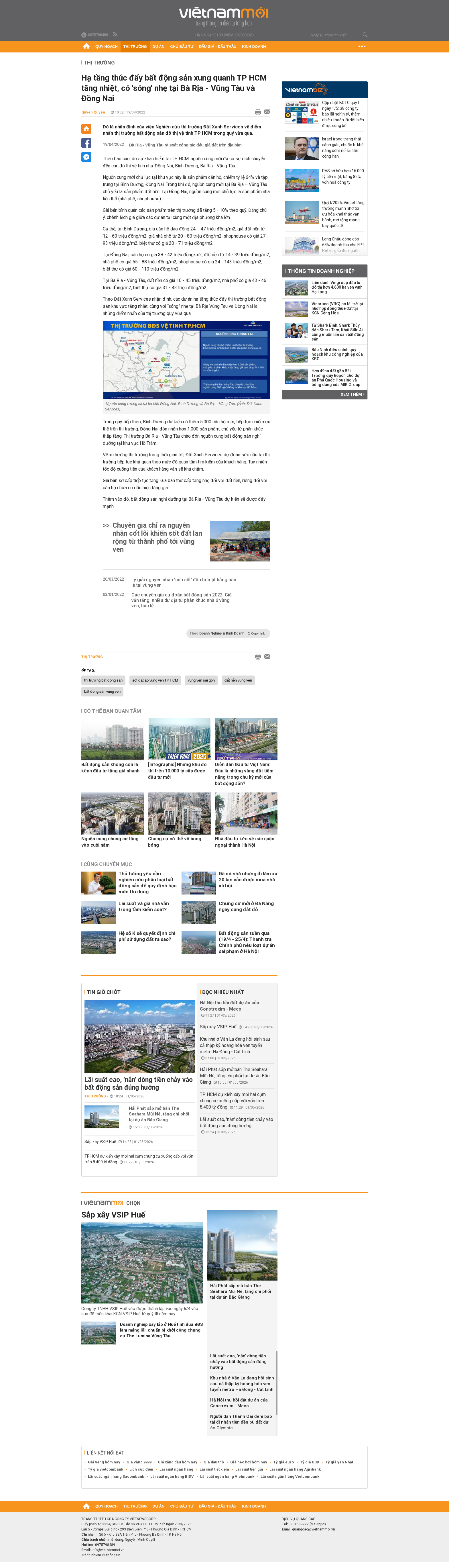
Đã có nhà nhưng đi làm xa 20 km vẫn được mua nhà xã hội (248, 879)
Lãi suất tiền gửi (249, 1469)
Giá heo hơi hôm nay (248, 1462)
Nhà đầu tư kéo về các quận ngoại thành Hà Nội (244, 842)
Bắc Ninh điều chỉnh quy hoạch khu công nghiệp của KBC (337, 354)
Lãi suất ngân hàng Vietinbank (227, 1476)
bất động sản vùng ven (102, 691)
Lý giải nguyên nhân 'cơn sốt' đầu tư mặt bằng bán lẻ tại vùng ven (183, 582)
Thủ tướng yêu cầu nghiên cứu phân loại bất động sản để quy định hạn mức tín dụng (148, 882)
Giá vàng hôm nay (104, 1462)
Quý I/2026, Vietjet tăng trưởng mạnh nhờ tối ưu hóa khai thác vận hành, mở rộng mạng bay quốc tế (343, 214)
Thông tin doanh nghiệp (321, 271)
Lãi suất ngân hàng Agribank (295, 1469)
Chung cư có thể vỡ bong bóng (174, 842)
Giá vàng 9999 (139, 1462)
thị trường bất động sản (103, 680)
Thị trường (135, 46)
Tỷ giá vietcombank (105, 1469)
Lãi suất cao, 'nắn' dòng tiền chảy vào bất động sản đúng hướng (138, 1083)
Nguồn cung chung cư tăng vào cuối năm (110, 842)
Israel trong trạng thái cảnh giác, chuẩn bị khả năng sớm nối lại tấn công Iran (343, 147)
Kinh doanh (254, 46)
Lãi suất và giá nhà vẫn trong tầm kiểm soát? (144, 906)
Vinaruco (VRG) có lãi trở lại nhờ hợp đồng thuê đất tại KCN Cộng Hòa (337, 308)
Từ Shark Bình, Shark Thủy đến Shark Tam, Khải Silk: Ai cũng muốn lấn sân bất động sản (338, 332)
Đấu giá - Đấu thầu (217, 46)
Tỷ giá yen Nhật (339, 1462)
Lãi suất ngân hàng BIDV (172, 1476)
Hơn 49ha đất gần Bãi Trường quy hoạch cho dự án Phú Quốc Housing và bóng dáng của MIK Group (336, 378)
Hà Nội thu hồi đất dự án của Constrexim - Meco (239, 1402)
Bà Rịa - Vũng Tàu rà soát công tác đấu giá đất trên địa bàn (185, 145)
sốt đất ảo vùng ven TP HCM (155, 680)
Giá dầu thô (214, 1462)
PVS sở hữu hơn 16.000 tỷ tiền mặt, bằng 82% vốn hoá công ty (343, 177)
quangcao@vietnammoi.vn (313, 1529)
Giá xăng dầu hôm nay (177, 1462)
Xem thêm (353, 394)
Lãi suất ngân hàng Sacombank (116, 1476)
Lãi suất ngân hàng (176, 1469)
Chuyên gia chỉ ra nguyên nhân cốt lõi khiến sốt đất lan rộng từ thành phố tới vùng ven (157, 537)
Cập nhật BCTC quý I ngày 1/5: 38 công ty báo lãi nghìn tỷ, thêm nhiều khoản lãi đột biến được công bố (343, 114)
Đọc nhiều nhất (223, 992)
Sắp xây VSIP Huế (100, 1141)
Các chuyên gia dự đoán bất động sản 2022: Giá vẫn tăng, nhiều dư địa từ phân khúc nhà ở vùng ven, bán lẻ (181, 600)
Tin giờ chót (104, 992)
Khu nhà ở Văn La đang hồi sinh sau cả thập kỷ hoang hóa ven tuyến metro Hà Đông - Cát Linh (235, 1045)
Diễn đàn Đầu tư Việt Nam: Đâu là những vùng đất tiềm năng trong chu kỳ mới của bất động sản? (244, 774)
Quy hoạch (106, 46)
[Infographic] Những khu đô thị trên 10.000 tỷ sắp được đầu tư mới (177, 771)
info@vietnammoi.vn (108, 1550)
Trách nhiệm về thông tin (100, 1555)
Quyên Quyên (93, 112)
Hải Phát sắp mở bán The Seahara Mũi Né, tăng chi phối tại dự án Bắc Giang (159, 1114)
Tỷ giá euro (283, 1462)
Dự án (159, 46)
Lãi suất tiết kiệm (214, 1469)
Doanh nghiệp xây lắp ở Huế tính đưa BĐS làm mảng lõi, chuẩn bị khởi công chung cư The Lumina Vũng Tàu (161, 1330)
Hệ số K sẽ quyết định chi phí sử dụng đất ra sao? (147, 936)
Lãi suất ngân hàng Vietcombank (290, 1476)
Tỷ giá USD (309, 1462)
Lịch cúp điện (141, 1469)
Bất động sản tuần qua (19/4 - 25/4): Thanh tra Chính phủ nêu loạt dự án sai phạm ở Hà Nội (247, 942)
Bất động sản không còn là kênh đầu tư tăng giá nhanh (110, 768)
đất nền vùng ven (238, 680)
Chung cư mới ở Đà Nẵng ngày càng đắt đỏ (246, 906)
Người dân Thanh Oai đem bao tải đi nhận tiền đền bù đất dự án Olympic (241, 1422)
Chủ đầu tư (181, 46)
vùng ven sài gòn (201, 680)
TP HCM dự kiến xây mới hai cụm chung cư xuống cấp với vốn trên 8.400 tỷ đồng (233, 1101)
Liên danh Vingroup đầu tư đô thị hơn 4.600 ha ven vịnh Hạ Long (337, 287)
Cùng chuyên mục (108, 864)
